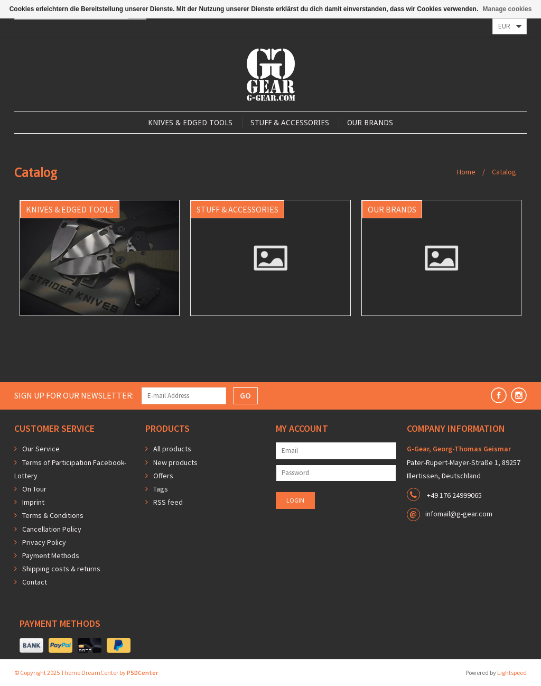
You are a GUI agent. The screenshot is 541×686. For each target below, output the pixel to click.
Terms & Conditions (52, 515)
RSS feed (168, 502)
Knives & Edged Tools (190, 122)
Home (466, 172)
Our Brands (370, 122)
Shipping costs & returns (61, 568)
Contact (34, 582)
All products (172, 448)
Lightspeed (512, 672)
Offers (163, 475)
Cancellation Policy (51, 529)
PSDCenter (142, 672)
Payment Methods (50, 555)
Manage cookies (507, 9)
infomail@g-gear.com (458, 513)
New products (175, 462)
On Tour (34, 489)
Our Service (41, 448)
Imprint (33, 502)
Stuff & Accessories (289, 122)
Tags (160, 489)
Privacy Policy (44, 542)
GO (245, 395)
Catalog (504, 172)
